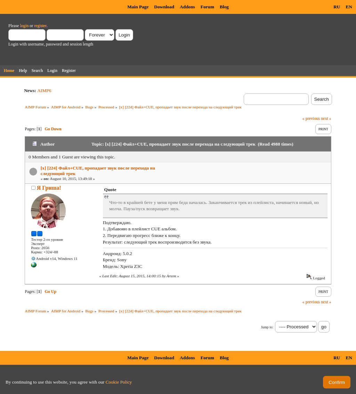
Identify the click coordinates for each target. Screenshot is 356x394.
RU (336, 6)
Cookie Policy (119, 382)
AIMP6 (44, 90)
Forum (207, 6)
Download (164, 6)
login (24, 25)
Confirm (337, 382)
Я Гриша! (49, 188)
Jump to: (267, 327)
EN (349, 6)
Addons (187, 6)
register (40, 25)
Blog (224, 6)
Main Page (137, 6)
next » (326, 118)
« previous (311, 118)
